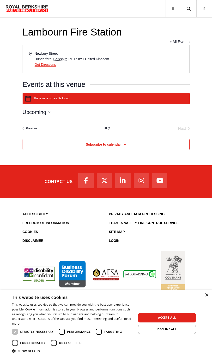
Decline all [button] (167, 329)
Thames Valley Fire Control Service (144, 223)
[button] (188, 8)
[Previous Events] (30, 128)
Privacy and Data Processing (137, 214)
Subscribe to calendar (103, 144)
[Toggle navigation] (173, 8)
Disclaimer (33, 241)
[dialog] (106, 323)
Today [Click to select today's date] (106, 128)
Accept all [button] (167, 317)
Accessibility (35, 214)
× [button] (206, 295)
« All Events (180, 42)
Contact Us (59, 181)
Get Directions (45, 64)
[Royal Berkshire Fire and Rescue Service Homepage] (27, 8)
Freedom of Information (46, 223)
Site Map (117, 232)
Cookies (30, 232)
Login (114, 241)
